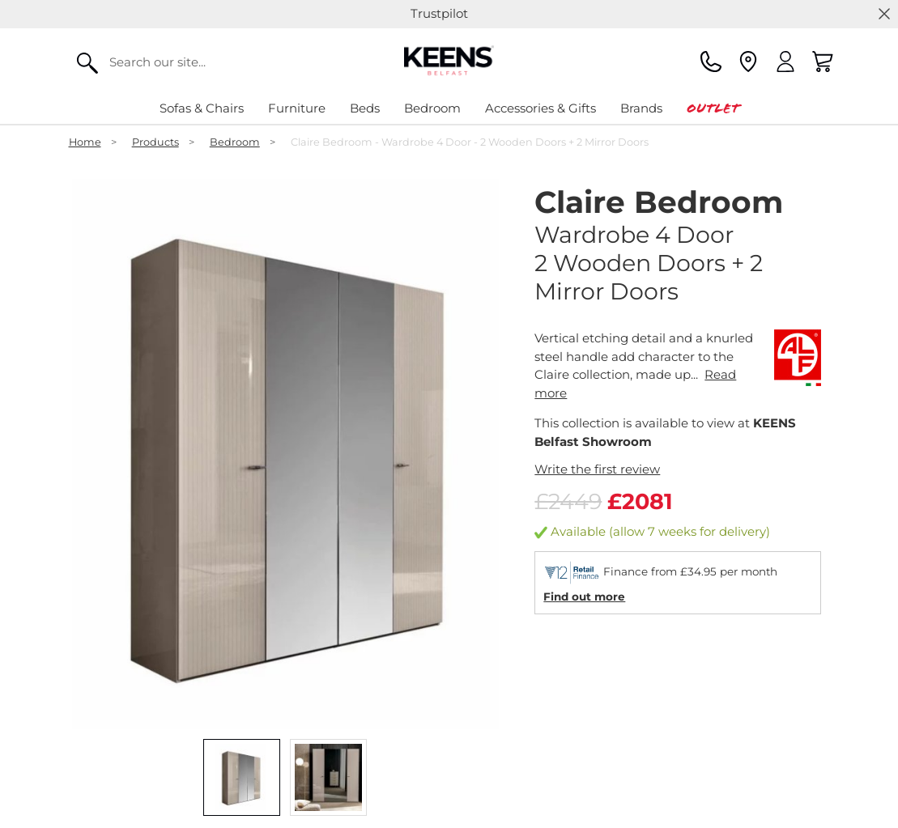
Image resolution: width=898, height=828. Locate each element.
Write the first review (597, 469)
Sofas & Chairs (202, 108)
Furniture (297, 108)
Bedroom (432, 108)
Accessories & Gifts (540, 108)
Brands (641, 108)
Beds (365, 108)
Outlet (713, 108)
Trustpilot (439, 13)
